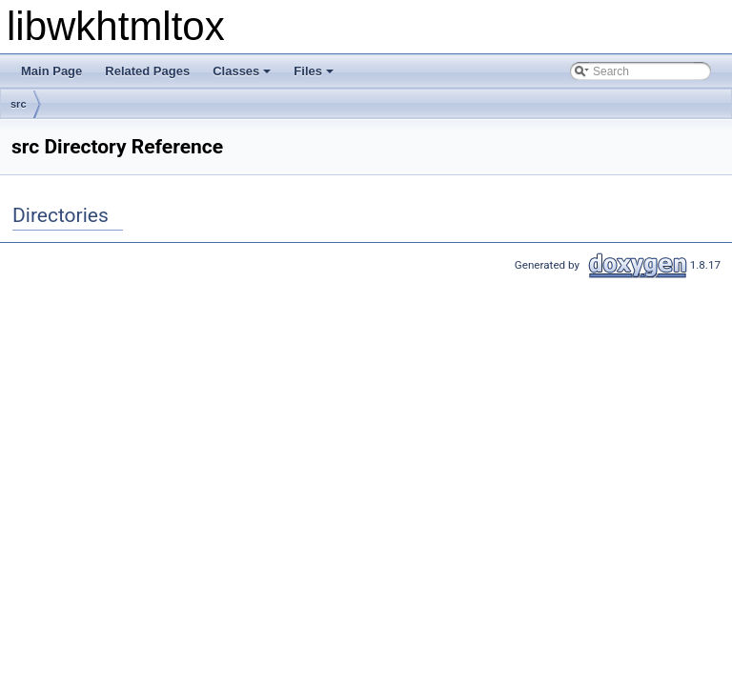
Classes (242, 71)
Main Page (51, 71)
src (18, 104)
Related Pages (147, 71)
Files (314, 71)
